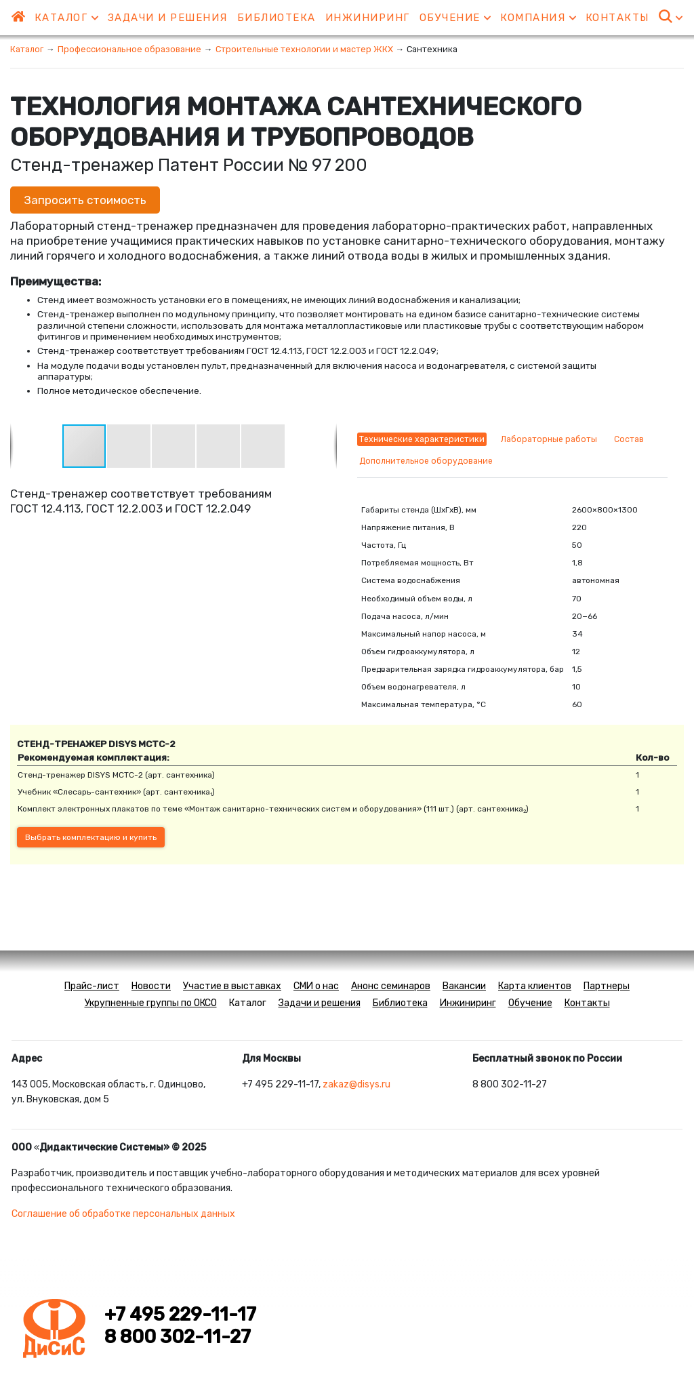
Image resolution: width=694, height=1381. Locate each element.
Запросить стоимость (85, 200)
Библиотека (276, 18)
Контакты (617, 18)
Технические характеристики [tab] (422, 439)
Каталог (66, 18)
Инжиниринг (367, 18)
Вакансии (464, 986)
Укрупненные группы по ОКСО (151, 1003)
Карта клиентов (534, 986)
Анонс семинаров (390, 986)
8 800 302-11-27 (177, 1337)
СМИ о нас (316, 986)
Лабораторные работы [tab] (549, 439)
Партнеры (607, 986)
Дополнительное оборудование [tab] (426, 461)
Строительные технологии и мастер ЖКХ (304, 49)
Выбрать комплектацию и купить (91, 837)
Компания (538, 18)
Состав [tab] (629, 439)
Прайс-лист (91, 986)
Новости (151, 986)
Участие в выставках (232, 986)
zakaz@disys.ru (356, 1084)
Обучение (455, 18)
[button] (129, 446)
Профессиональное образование (129, 49)
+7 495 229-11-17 (180, 1314)
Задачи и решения (168, 18)
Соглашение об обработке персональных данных (123, 1214)
